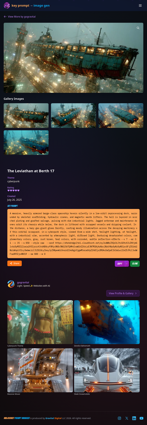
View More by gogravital (20, 16)
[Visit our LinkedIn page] (134, 418)
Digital (58, 418)
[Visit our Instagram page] (119, 418)
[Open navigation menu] (140, 5)
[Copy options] (126, 264)
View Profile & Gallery (123, 293)
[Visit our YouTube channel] (141, 418)
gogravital (23, 282)
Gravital (49, 418)
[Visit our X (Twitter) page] (127, 418)
